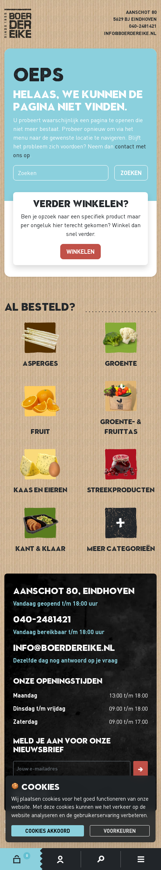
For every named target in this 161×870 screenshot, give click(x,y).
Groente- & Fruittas (120, 426)
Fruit (40, 431)
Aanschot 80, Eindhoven (73, 590)
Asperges (40, 363)
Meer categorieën (121, 548)
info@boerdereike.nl (130, 33)
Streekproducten (120, 489)
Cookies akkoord (47, 831)
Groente (121, 363)
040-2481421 (143, 26)
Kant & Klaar (40, 548)
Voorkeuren (120, 831)
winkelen (80, 251)
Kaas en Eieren (40, 489)
